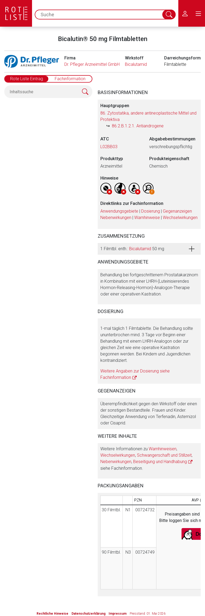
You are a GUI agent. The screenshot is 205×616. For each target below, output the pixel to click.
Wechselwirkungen (180, 217)
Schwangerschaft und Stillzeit (164, 455)
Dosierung (150, 211)
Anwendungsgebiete (119, 211)
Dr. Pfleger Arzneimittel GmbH (92, 64)
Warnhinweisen (162, 448)
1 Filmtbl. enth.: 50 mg (132, 248)
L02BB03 (108, 146)
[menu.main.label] (198, 13)
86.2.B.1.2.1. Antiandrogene (138, 125)
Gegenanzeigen (177, 211)
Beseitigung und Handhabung (160, 461)
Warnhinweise (147, 217)
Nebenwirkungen (115, 217)
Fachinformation (70, 78)
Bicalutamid (136, 64)
